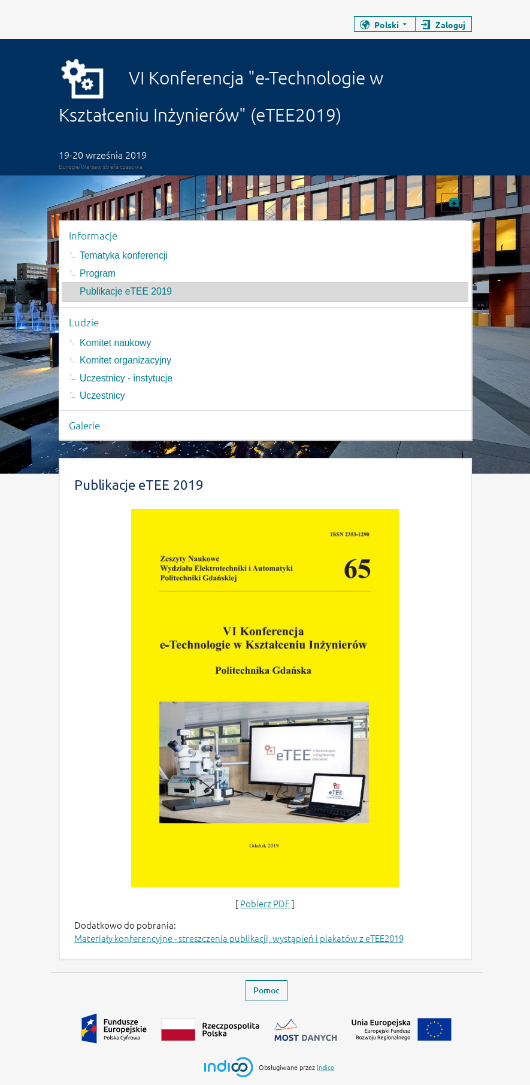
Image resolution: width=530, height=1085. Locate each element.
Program (98, 273)
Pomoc (266, 990)
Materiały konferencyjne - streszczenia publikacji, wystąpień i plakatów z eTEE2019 (239, 938)
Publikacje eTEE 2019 (126, 291)
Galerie (84, 425)
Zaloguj (450, 24)
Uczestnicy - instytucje (126, 378)
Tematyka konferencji (124, 255)
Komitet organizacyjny (125, 360)
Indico (325, 1067)
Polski (386, 24)
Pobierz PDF (265, 903)
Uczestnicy (102, 395)
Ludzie (84, 322)
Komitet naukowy (115, 343)
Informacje (93, 235)
